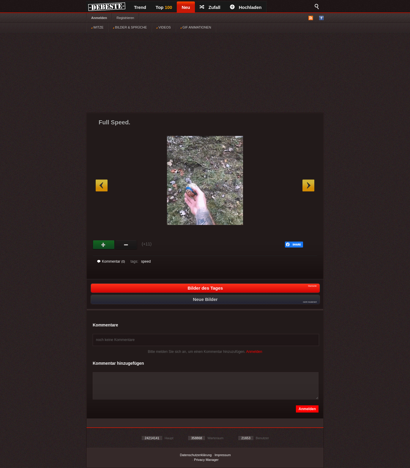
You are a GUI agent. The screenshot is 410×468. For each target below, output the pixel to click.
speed (146, 261)
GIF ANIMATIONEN (195, 27)
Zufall (210, 7)
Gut (104, 245)
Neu (186, 7)
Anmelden (99, 18)
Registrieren (125, 18)
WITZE (97, 27)
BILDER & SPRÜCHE (130, 27)
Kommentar (111, 261)
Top (164, 7)
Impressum (223, 455)
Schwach (126, 245)
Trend (140, 7)
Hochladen (246, 7)
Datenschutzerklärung (196, 455)
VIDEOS (163, 27)
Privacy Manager (206, 459)
